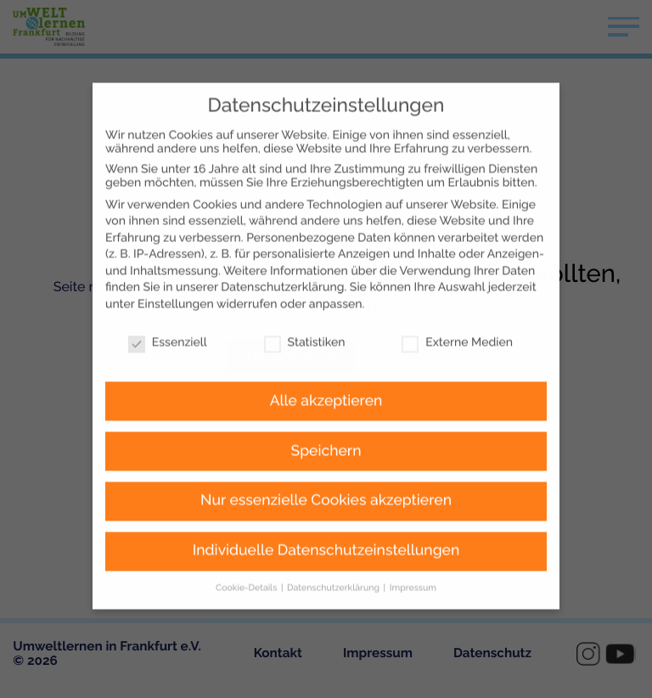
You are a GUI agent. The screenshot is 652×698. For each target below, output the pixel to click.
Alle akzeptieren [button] (326, 368)
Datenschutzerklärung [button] (334, 556)
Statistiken (305, 310)
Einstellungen (176, 272)
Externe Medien (457, 310)
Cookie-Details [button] (247, 556)
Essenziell (167, 310)
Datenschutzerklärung (282, 255)
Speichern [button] (326, 418)
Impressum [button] (413, 556)
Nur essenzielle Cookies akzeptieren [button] (326, 468)
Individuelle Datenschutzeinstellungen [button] (326, 518)
